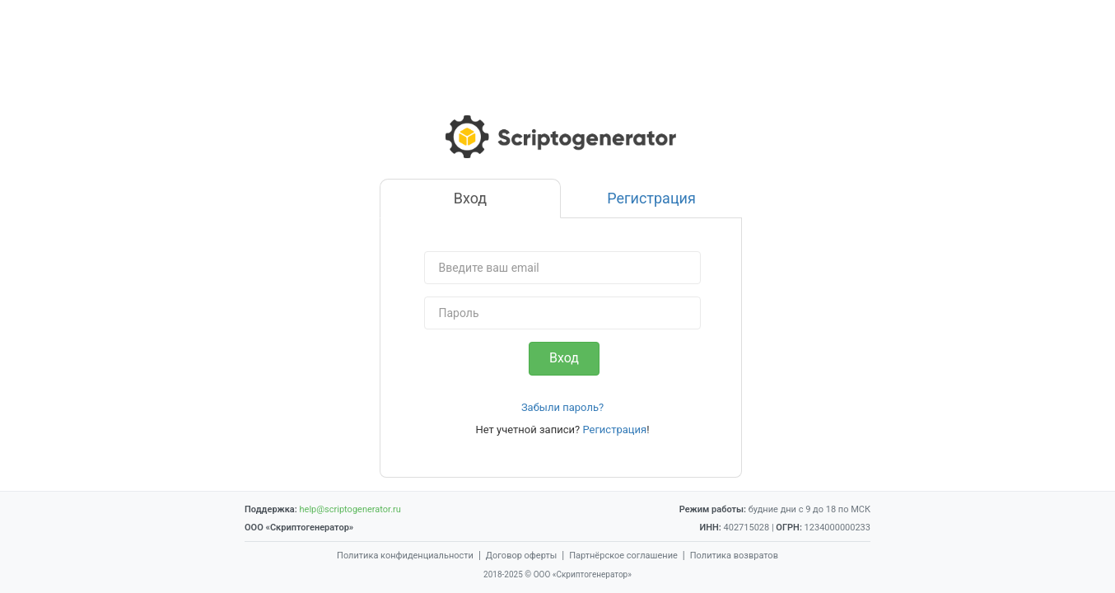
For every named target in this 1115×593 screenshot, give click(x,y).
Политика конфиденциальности (405, 555)
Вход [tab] (470, 198)
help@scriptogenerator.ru (349, 509)
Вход (564, 358)
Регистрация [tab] (651, 198)
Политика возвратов (734, 555)
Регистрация (614, 429)
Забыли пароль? (562, 407)
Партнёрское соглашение (623, 555)
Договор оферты (521, 555)
